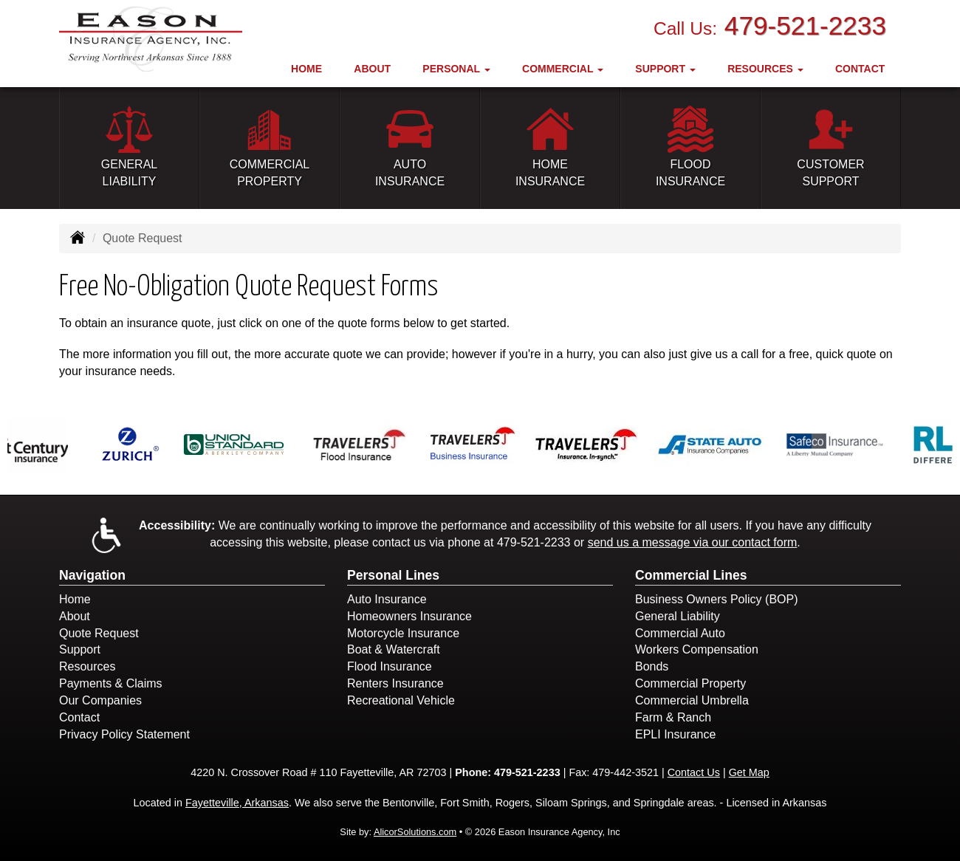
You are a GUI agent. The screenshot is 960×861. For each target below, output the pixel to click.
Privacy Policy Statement (124, 734)
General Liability (677, 616)
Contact (860, 69)
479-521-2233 (805, 25)
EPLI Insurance (675, 734)
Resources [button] (765, 69)
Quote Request (99, 633)
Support (79, 649)
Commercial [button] (562, 69)
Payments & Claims (110, 683)
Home (306, 69)
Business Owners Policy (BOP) (716, 599)
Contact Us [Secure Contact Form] (694, 772)
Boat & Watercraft (393, 649)
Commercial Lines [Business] (691, 575)
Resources (87, 666)
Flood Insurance (389, 666)
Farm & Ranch (673, 717)
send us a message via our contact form (693, 542)
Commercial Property (690, 683)
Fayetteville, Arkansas (237, 803)
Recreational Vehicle (401, 700)
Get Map (749, 772)
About (372, 69)
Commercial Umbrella (692, 700)
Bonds (651, 666)
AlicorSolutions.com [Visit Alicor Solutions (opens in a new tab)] (415, 831)
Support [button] (665, 69)
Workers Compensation (696, 649)
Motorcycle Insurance (403, 633)
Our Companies (100, 700)
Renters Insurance (395, 683)
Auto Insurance (387, 599)
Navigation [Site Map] (92, 575)
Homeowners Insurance (409, 616)
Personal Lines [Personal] (393, 575)
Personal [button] (456, 69)
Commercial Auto (680, 633)
